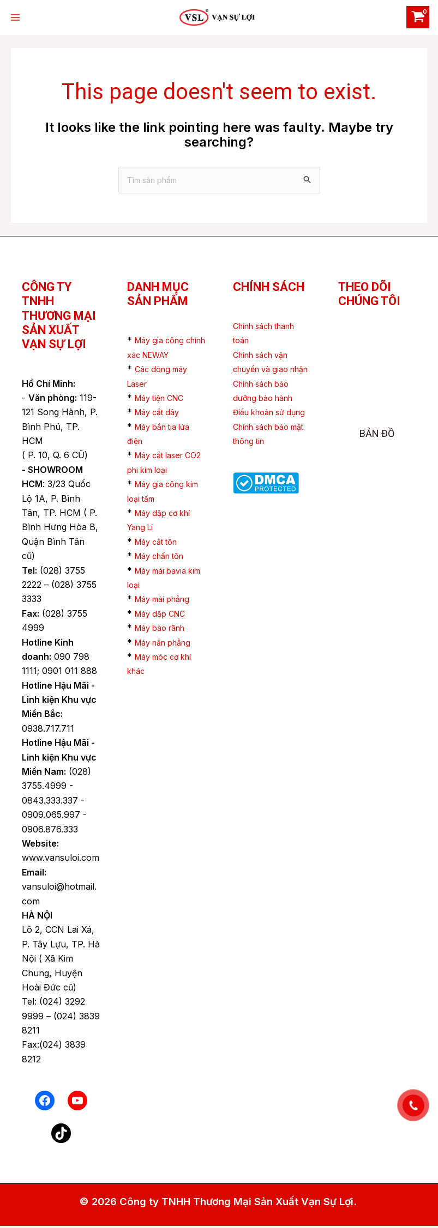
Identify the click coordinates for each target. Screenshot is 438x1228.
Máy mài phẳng (167, 600)
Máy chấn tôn (164, 557)
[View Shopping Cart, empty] (415, 17)
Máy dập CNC (164, 615)
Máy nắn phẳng (167, 644)
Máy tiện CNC (163, 399)
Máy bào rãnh (164, 629)
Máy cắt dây (160, 414)
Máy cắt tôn (159, 543)
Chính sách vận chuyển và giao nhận (265, 371)
